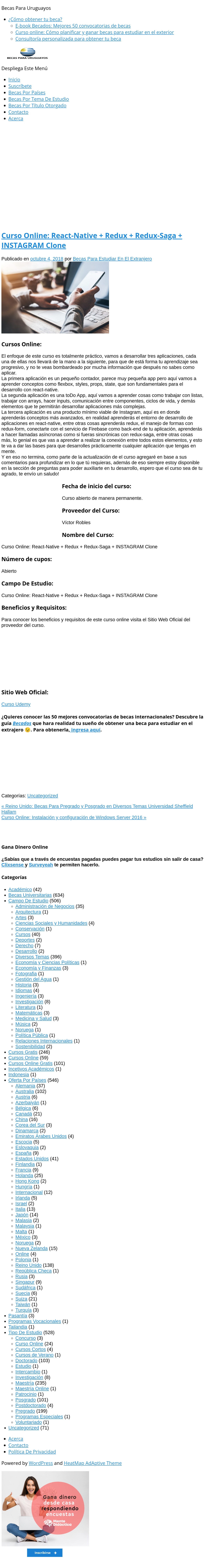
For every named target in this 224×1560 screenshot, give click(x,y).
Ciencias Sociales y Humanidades (51, 923)
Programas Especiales (39, 1416)
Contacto (18, 112)
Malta (21, 1231)
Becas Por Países (26, 92)
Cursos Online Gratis (30, 1063)
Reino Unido (28, 1265)
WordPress (41, 1463)
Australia (24, 1091)
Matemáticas (28, 1013)
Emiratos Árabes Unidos (41, 1136)
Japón (21, 1214)
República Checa (33, 1270)
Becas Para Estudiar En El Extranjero (112, 258)
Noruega (24, 1029)
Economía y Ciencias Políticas (47, 962)
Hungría (23, 1186)
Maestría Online (32, 1388)
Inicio (14, 79)
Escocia (23, 1142)
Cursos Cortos (30, 1349)
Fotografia (26, 973)
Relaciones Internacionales (43, 1041)
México (22, 1237)
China (21, 1119)
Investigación (29, 1001)
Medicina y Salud (33, 1018)
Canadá (23, 1113)
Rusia (21, 1276)
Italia (20, 1209)
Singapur (24, 1282)
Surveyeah (41, 864)
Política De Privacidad (32, 1451)
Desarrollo (26, 951)
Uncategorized (42, 795)
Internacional (29, 1192)
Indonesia (18, 1074)
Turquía (23, 1310)
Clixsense (13, 864)
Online (22, 1254)
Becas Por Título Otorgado (37, 105)
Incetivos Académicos (31, 1069)
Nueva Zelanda (31, 1248)
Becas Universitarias (30, 895)
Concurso (25, 1338)
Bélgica (23, 1108)
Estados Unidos (32, 1158)
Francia (23, 1170)
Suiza (21, 1299)
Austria (22, 1097)
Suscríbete (19, 86)
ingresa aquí (85, 729)
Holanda (24, 1175)
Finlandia (25, 1164)
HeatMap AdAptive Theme (93, 1463)
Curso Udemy (15, 704)
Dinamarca (26, 1130)
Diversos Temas (32, 956)
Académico (20, 889)
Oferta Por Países (27, 1080)
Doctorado (26, 1360)
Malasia (23, 1220)
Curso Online (29, 1343)
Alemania (25, 1085)
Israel (21, 1203)
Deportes (25, 940)
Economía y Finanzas (38, 968)
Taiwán (22, 1304)
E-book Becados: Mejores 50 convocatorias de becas (73, 25)
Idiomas (23, 990)
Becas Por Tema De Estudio (38, 99)
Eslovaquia (27, 1147)
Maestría (24, 1383)
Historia (23, 984)
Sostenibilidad (30, 1046)
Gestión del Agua (33, 979)
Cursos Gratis (22, 1052)
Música (22, 1024)
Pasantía (17, 1315)
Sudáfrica (25, 1287)
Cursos (22, 934)
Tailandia (17, 1327)
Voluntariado (28, 1422)
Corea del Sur (30, 1125)
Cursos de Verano (34, 1355)
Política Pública (31, 1035)
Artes (20, 917)
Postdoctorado (30, 1405)
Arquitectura (28, 912)
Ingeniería (26, 996)
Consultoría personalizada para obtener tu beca (68, 38)
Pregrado (25, 1411)
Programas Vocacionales (34, 1321)
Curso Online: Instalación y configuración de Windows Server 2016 (73, 817)
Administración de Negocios (44, 906)
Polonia (23, 1259)
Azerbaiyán (27, 1102)
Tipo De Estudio (25, 1332)
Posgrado (25, 1399)
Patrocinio (26, 1394)
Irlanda (22, 1198)
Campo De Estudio (28, 900)
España (23, 1153)
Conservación (29, 928)
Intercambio (27, 1371)
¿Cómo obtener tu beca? (35, 19)
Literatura (25, 1007)
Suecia (22, 1293)
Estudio (23, 1366)
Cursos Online (23, 1057)
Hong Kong (27, 1181)
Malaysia (24, 1226)
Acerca (15, 118)
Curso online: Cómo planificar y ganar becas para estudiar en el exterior (94, 32)
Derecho (24, 945)
